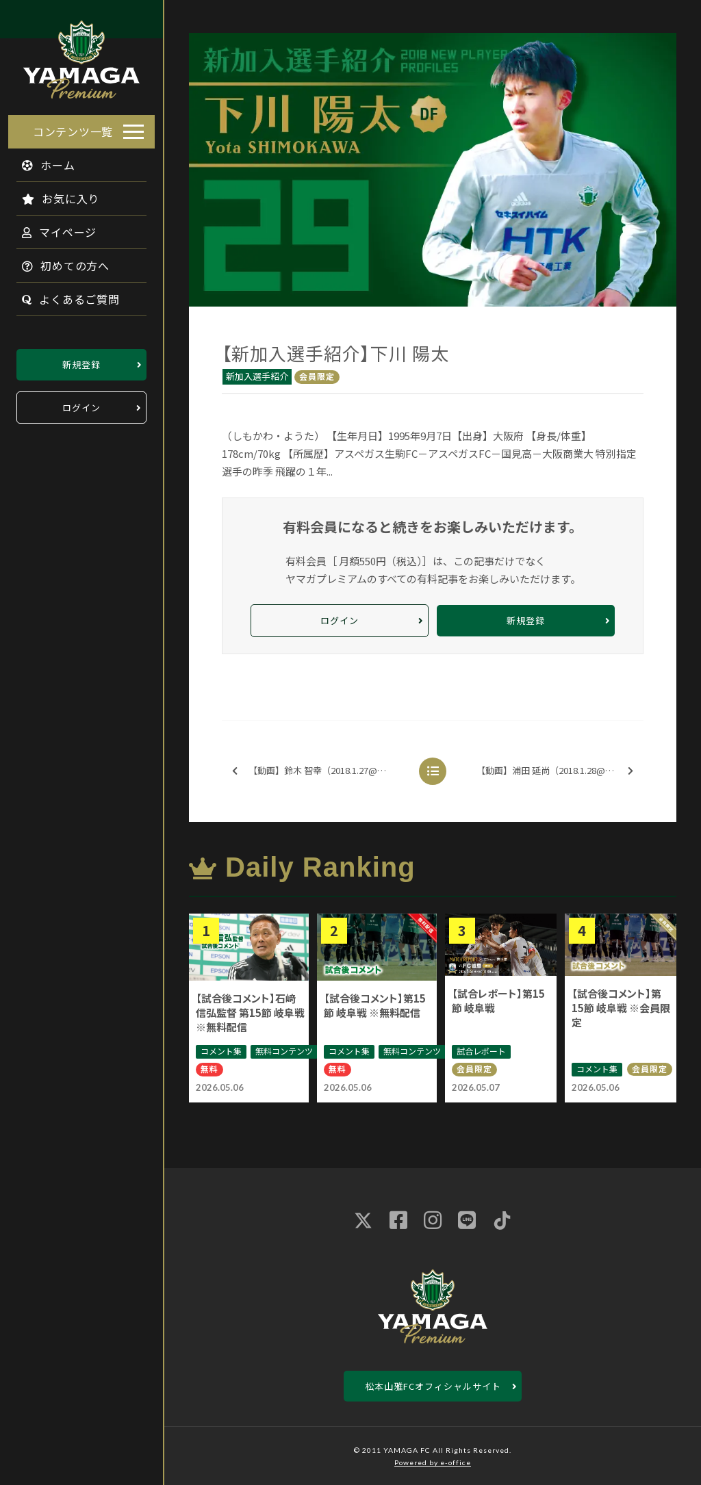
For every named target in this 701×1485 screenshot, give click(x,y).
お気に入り (52, 194)
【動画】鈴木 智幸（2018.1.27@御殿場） (322, 771)
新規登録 (81, 360)
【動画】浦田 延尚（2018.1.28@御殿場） (558, 771)
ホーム (40, 161)
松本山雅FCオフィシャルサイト (433, 1386)
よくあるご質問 (62, 295)
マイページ (51, 228)
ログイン (81, 403)
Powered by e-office (432, 1462)
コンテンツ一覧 (73, 127)
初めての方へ (57, 261)
